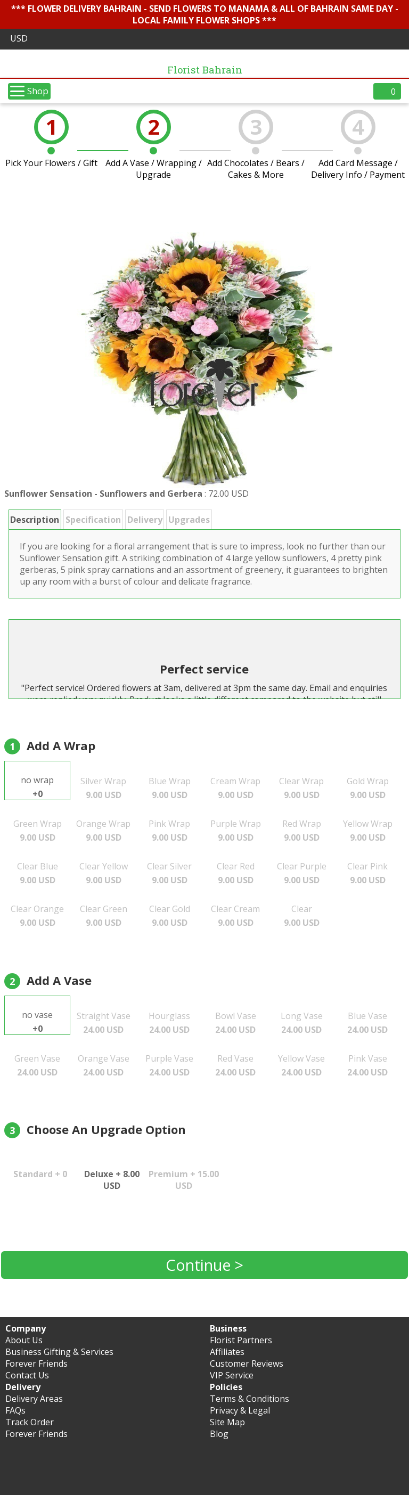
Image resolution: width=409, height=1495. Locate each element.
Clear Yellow (103, 873)
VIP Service (231, 1375)
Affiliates (227, 1352)
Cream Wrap (235, 788)
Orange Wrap (103, 830)
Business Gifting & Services (59, 1352)
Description (34, 519)
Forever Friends (36, 1363)
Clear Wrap (301, 788)
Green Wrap (37, 830)
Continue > (204, 1264)
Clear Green (103, 916)
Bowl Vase (235, 1023)
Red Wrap (301, 830)
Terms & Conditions (249, 1398)
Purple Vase (169, 1065)
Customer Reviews (246, 1363)
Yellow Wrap (367, 830)
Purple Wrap (235, 830)
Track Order (29, 1422)
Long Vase (302, 1023)
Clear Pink (367, 873)
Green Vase (37, 1065)
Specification (93, 519)
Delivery (144, 519)
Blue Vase (367, 1023)
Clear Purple (301, 873)
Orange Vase (103, 1065)
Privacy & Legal (240, 1410)
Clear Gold (169, 916)
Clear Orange (37, 916)
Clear (302, 916)
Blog (219, 1434)
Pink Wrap (169, 830)
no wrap (37, 787)
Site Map (227, 1422)
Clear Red (236, 873)
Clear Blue (37, 873)
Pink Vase (367, 1065)
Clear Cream (235, 916)
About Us (24, 1340)
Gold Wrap (368, 788)
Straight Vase (103, 1023)
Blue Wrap (170, 788)
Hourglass (169, 1023)
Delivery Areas (34, 1398)
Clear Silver (169, 873)
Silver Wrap (103, 788)
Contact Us (27, 1375)
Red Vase (235, 1065)
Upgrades (189, 519)
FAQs (15, 1410)
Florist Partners (241, 1340)
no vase (37, 1021)
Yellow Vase (301, 1065)
